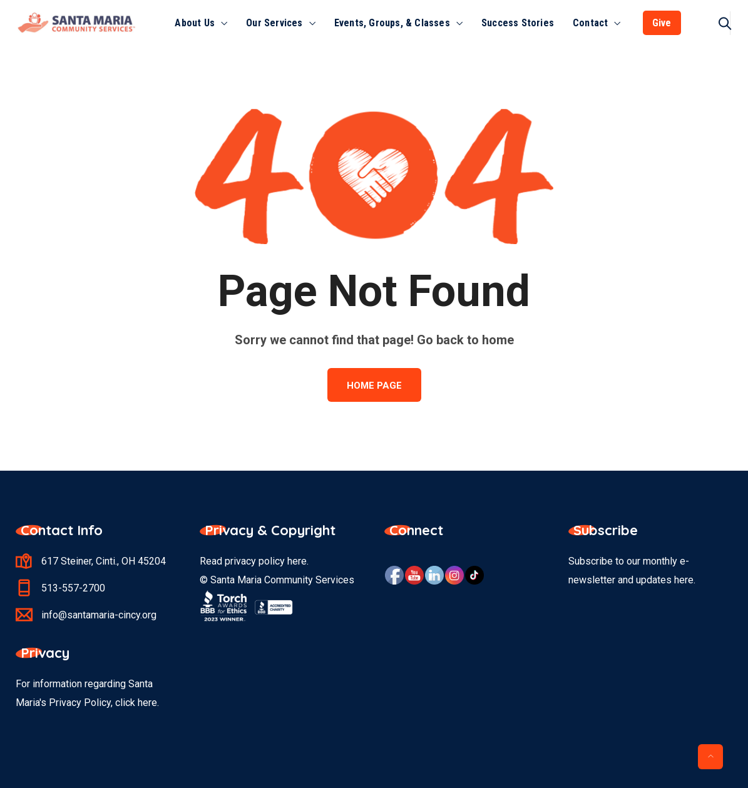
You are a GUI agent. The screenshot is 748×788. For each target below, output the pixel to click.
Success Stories (517, 23)
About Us (195, 23)
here (297, 561)
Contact (590, 23)
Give (662, 23)
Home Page (374, 385)
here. (148, 703)
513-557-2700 (73, 588)
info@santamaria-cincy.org (98, 615)
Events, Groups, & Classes (392, 23)
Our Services (274, 23)
